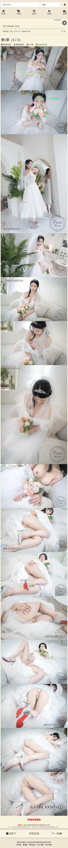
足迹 (34, 12)
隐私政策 (32, 845)
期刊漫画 (22, 842)
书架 (19, 12)
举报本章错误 (34, 820)
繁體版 (25, 845)
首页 (3, 12)
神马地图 (48, 845)
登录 (49, 12)
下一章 (63, 31)
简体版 (18, 845)
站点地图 (40, 845)
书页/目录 (34, 833)
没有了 (11, 833)
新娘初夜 (10, 26)
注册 (65, 12)
